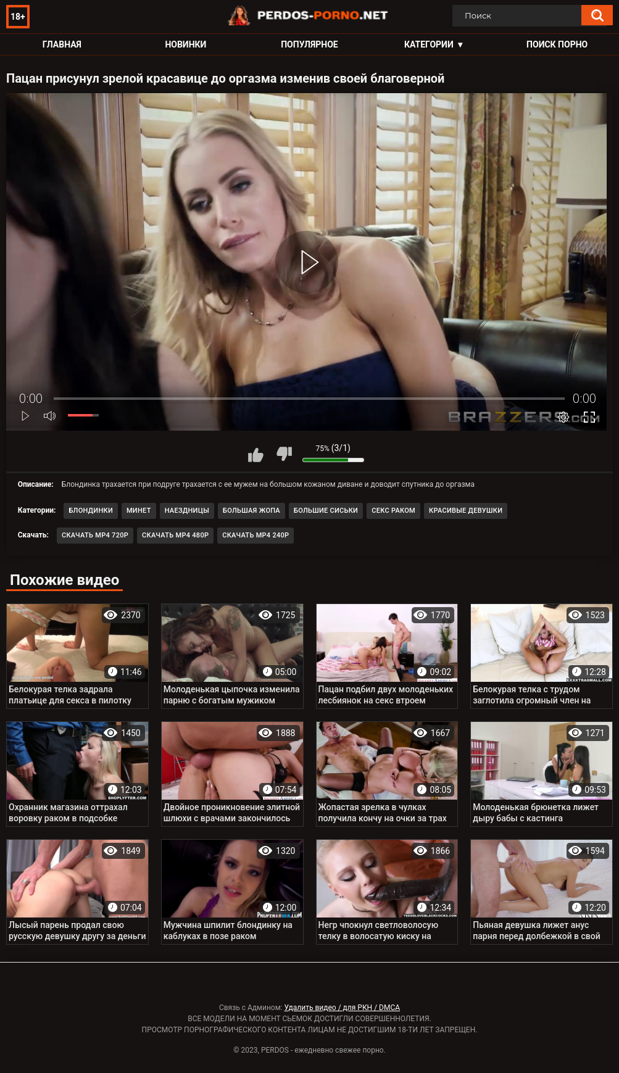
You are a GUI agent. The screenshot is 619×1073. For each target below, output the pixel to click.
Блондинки (91, 511)
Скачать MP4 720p (95, 535)
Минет (139, 511)
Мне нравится (256, 454)
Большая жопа (251, 511)
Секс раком (393, 511)
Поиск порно (557, 44)
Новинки (185, 44)
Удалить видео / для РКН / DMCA (342, 1007)
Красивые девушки (465, 511)
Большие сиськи (326, 511)
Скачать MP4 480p (175, 535)
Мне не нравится (284, 454)
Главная (62, 44)
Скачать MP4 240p (255, 535)
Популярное (309, 44)
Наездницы (187, 511)
